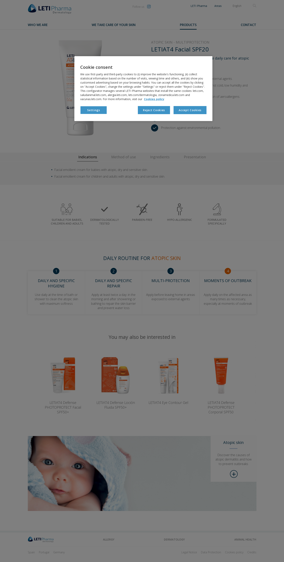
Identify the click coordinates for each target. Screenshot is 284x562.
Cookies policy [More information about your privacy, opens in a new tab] (154, 99)
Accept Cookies (190, 110)
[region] (143, 88)
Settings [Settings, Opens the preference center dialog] (93, 110)
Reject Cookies (154, 110)
